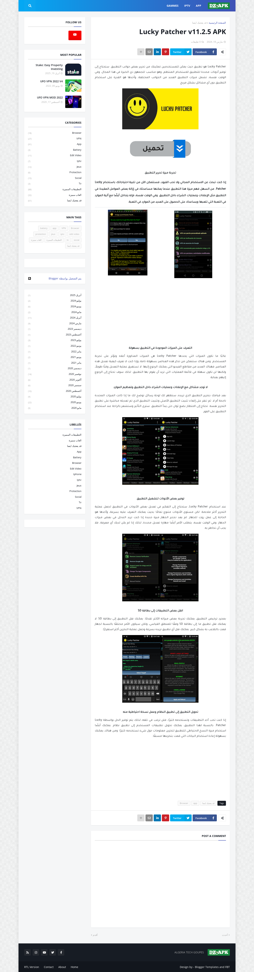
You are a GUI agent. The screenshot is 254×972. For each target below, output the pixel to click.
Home (74, 966)
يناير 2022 (54, 352)
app (195, 803)
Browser (184, 803)
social (54, 178)
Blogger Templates (207, 966)
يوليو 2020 (54, 397)
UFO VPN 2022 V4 (51, 81)
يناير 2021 (54, 363)
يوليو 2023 (54, 340)
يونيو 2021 (54, 357)
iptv (54, 161)
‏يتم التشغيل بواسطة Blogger (54, 278)
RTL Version (31, 966)
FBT (227, 966)
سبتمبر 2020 (54, 385)
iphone (77, 474)
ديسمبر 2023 (54, 329)
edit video (54, 156)
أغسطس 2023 (54, 335)
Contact (49, 966)
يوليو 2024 (54, 301)
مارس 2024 (54, 324)
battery (54, 150)
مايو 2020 (54, 408)
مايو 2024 (54, 312)
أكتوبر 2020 (54, 380)
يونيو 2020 (54, 402)
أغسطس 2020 (54, 391)
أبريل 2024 (54, 318)
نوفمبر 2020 (54, 374)
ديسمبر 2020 (54, 368)
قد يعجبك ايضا (199, 22)
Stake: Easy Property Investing (49, 67)
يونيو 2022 (54, 346)
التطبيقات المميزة (54, 189)
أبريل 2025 (54, 295)
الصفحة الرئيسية (217, 22)
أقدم (95, 935)
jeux (54, 167)
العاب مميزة (54, 195)
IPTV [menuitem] (187, 5)
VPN (54, 139)
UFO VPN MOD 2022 (50, 97)
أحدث (225, 935)
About (62, 966)
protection (54, 172)
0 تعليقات (196, 41)
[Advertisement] (160, 317)
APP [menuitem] (198, 5)
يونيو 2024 (54, 307)
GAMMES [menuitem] (172, 5)
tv (54, 184)
